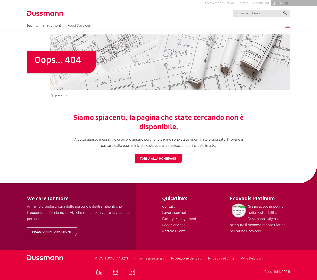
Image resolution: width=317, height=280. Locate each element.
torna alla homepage (158, 159)
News (230, 3)
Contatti (243, 3)
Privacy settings (221, 258)
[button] (287, 3)
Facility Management (44, 25)
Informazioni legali (149, 258)
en (280, 3)
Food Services (79, 25)
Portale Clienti (174, 231)
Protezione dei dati (186, 258)
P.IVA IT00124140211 (111, 258)
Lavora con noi (214, 3)
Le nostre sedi (260, 3)
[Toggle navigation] (286, 26)
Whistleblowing (253, 258)
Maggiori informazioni (51, 232)
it (274, 3)
